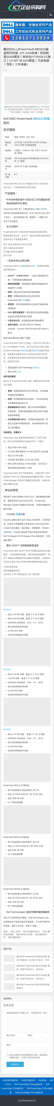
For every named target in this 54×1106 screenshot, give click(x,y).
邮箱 (30, 1035)
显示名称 (11, 1035)
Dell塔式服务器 (28, 1080)
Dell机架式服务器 (10, 1080)
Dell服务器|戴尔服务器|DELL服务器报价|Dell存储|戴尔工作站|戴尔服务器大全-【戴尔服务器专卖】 (27, 6)
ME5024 (7, 669)
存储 (38, 107)
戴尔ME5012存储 (24, 934)
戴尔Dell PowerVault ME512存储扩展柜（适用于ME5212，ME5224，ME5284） (33, 978)
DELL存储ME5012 (31, 931)
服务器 (24, 350)
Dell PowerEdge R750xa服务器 (28, 1084)
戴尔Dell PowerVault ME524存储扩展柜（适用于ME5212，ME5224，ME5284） (33, 969)
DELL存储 (15, 931)
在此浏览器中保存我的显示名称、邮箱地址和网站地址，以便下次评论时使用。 (28, 1056)
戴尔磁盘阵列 (14, 937)
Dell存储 (42, 1080)
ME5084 (7, 729)
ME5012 (38, 118)
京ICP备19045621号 (27, 1100)
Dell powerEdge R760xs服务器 (29, 1092)
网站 (8, 1045)
